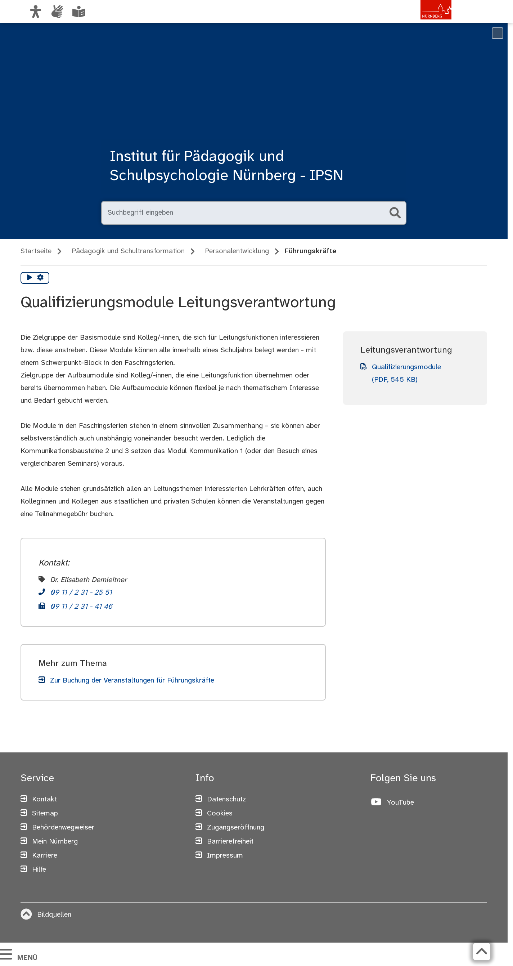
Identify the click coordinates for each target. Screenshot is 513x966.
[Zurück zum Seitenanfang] (481, 951)
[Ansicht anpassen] (35, 11)
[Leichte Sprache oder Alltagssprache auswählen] (78, 11)
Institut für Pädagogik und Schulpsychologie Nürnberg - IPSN (226, 166)
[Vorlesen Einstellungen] (40, 278)
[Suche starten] (394, 212)
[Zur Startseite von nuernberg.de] (421, 19)
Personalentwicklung (237, 251)
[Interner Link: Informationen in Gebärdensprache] (57, 11)
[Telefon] (75, 593)
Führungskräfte (310, 251)
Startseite (36, 251)
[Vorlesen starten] (29, 278)
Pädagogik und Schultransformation (128, 251)
